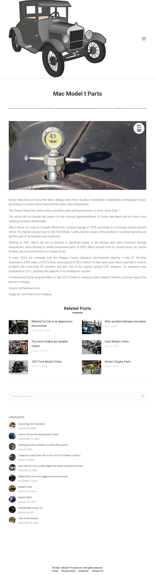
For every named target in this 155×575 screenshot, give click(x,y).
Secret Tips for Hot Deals (31, 423)
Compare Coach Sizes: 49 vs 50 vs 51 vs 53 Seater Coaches (49, 455)
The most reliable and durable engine (50, 344)
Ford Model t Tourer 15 (30, 507)
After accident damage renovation (125, 321)
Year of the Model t (28, 518)
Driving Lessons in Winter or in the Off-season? (43, 444)
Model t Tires (25, 486)
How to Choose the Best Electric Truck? (38, 434)
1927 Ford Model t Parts (47, 361)
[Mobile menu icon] (143, 38)
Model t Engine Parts (117, 361)
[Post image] (18, 327)
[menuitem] (55, 571)
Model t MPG (25, 497)
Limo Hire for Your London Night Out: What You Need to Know (50, 465)
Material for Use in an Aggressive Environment (52, 324)
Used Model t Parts (117, 341)
